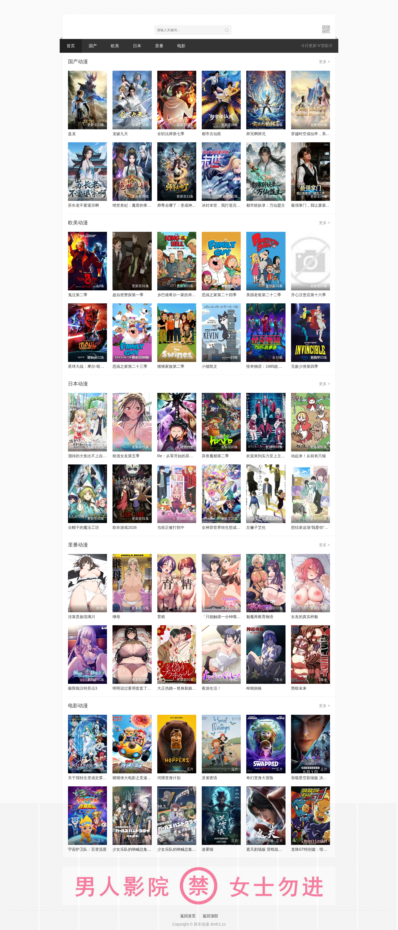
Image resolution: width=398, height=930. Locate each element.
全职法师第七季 (170, 134)
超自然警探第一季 (127, 295)
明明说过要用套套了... (131, 688)
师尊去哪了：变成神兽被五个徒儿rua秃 (191, 205)
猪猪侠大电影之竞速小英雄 (135, 778)
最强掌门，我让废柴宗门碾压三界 (320, 205)
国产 (93, 45)
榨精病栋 (254, 688)
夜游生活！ (211, 688)
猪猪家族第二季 (170, 366)
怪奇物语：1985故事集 (266, 366)
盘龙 (72, 134)
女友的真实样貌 (304, 616)
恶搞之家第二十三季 (129, 366)
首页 (71, 45)
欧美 (115, 45)
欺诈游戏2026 (124, 527)
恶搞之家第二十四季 (219, 295)
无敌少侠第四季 (304, 366)
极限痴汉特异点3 (82, 688)
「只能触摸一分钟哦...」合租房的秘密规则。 (240, 616)
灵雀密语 (209, 778)
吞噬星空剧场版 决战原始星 (315, 778)
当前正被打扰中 (170, 527)
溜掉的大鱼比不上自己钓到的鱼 (95, 456)
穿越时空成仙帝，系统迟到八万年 (320, 134)
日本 (137, 45)
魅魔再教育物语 (259, 616)
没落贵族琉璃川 (81, 616)
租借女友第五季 (126, 456)
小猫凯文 (209, 366)
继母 (116, 616)
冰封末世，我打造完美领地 (225, 205)
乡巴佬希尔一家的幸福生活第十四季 (188, 295)
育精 (161, 616)
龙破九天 (120, 134)
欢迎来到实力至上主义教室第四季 (275, 456)
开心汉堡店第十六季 (308, 295)
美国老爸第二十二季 (263, 295)
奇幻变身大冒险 (259, 778)
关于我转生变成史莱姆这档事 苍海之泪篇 (103, 778)
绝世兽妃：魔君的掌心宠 (133, 205)
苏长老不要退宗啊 (83, 205)
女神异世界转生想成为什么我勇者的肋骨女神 (240, 527)
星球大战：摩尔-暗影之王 (90, 366)
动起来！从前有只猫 (308, 456)
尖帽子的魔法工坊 (83, 527)
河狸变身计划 (168, 778)
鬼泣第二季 (77, 295)
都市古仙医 (211, 134)
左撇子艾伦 (256, 527)
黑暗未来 (299, 688)
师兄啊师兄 (256, 134)
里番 (159, 45)
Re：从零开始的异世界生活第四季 (186, 456)
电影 (181, 45)
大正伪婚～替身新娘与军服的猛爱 (186, 688)
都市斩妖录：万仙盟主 (265, 205)
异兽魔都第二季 (215, 456)
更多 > (324, 61)
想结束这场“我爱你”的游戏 (313, 527)
